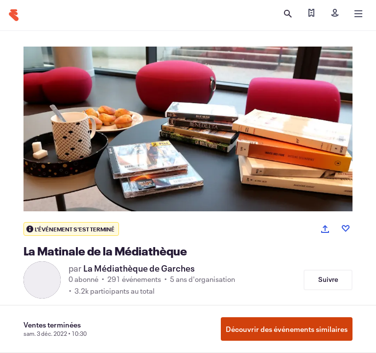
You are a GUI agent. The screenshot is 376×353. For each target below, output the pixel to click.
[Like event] (345, 228)
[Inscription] (335, 14)
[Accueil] (14, 15)
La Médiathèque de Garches (139, 268)
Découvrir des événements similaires (287, 329)
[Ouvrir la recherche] (288, 14)
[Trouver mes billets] (311, 14)
